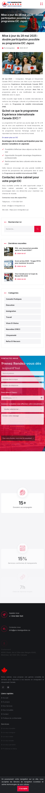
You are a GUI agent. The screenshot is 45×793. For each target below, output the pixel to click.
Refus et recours (13, 341)
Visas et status (12, 323)
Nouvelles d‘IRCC (13, 329)
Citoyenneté (11, 335)
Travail (9, 317)
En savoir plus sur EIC (10, 137)
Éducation (10, 305)
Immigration (11, 311)
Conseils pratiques (14, 299)
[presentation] (15, 429)
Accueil (21, 26)
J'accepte (23, 789)
